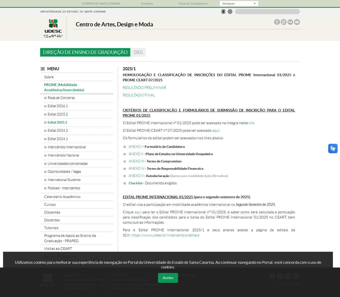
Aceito (168, 278)
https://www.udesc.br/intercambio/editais (165, 235)
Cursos (50, 204)
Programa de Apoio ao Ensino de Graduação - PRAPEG (70, 238)
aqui (216, 130)
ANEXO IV (136, 168)
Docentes (52, 220)
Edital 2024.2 (58, 130)
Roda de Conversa (61, 98)
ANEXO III (136, 161)
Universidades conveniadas (68, 163)
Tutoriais (51, 228)
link (252, 123)
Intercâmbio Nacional (63, 155)
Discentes (52, 212)
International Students (64, 180)
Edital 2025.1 (57, 122)
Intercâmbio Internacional (67, 147)
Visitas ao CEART (58, 249)
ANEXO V (136, 176)
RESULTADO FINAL (139, 95)
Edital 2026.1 (58, 106)
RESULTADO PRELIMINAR (144, 88)
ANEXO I (135, 146)
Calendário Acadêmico (62, 197)
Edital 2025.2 (58, 114)
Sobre (49, 77)
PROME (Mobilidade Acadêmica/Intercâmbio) (64, 87)
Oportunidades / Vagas (64, 171)
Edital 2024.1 (58, 139)
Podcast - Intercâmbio (64, 188)
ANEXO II (136, 154)
